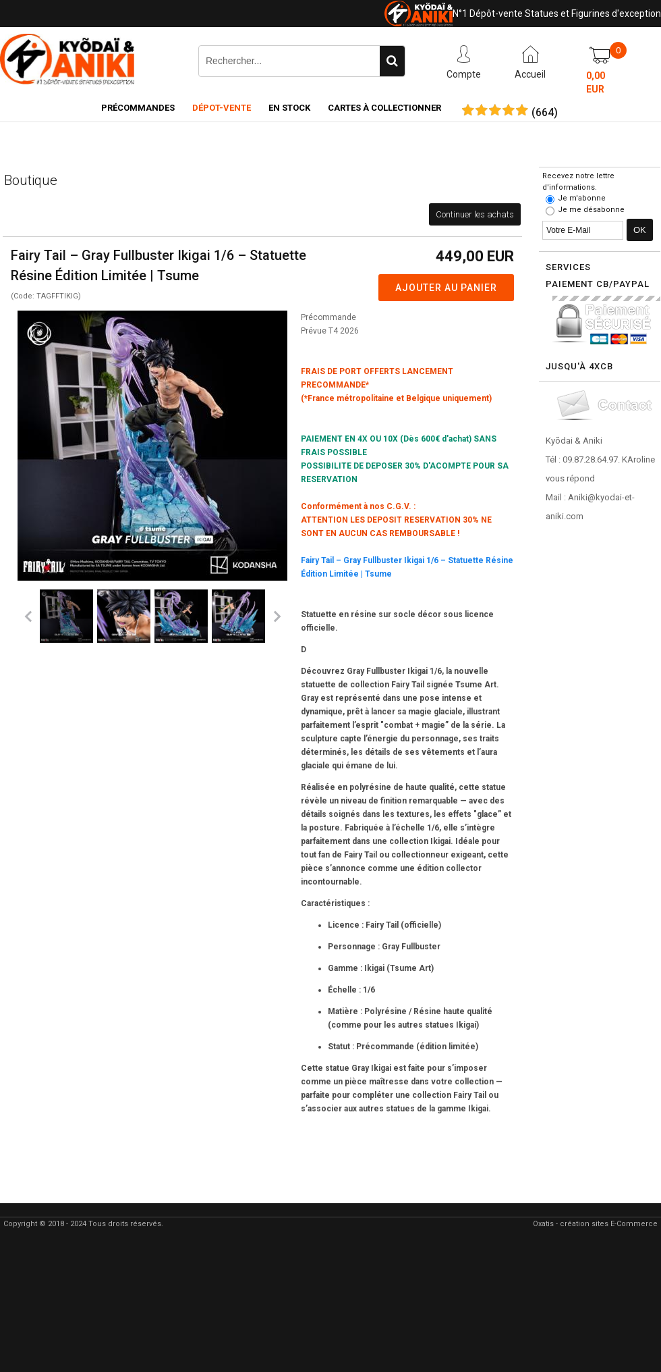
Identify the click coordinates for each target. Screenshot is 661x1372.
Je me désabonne (591, 209)
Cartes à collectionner (384, 108)
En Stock (289, 108)
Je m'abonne (582, 198)
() (544, 113)
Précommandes (138, 108)
